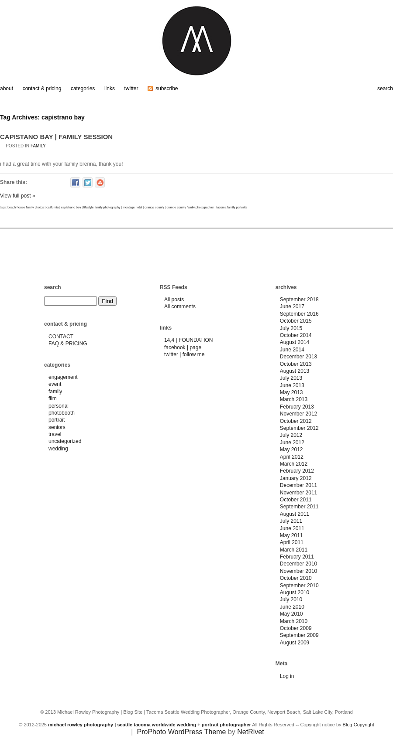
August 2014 (294, 342)
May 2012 (291, 449)
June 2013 (292, 385)
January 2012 (296, 478)
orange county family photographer (190, 207)
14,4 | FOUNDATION (188, 340)
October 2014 (296, 335)
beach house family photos (25, 207)
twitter (131, 88)
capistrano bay (71, 207)
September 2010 (299, 585)
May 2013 (291, 392)
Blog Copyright (358, 724)
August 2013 (294, 371)
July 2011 (291, 521)
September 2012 (299, 428)
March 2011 (293, 550)
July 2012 (291, 435)
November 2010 (298, 571)
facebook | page (182, 347)
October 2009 (296, 628)
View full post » (17, 196)
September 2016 (299, 314)
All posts (174, 299)
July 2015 (291, 328)
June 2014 (292, 350)
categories (83, 88)
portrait (56, 420)
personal (58, 406)
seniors (57, 427)
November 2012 (298, 414)
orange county (154, 207)
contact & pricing (42, 88)
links (109, 88)
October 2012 (296, 421)
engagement (63, 377)
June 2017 (292, 306)
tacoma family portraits (231, 207)
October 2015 (296, 321)
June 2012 (292, 442)
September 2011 (299, 507)
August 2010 (294, 592)
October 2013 (296, 364)
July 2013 (291, 378)
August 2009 (294, 643)
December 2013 (298, 357)
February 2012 (297, 471)
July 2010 (291, 599)
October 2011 (296, 500)
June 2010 (292, 607)
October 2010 (296, 578)
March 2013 (293, 399)
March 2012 (293, 464)
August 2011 (294, 514)
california (52, 207)
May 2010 (291, 614)
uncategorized (64, 441)
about (6, 88)
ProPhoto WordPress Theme (181, 732)
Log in (287, 676)
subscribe (166, 88)
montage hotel (132, 207)
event (54, 384)
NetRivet (250, 732)
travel (54, 434)
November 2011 (298, 493)
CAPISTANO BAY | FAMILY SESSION (56, 136)
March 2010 (293, 621)
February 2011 (297, 557)
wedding (58, 449)
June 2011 (292, 528)
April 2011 (291, 542)
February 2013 (297, 407)
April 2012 (291, 457)
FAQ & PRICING (67, 344)
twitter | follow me (184, 354)
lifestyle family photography (101, 207)
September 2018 (299, 299)
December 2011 (298, 485)
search (385, 88)
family (38, 145)
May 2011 (291, 535)
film (52, 398)
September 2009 (299, 635)
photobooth (61, 413)
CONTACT (60, 337)
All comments (180, 306)
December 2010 (298, 564)
